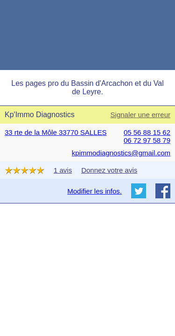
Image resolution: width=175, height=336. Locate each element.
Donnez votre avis (109, 170)
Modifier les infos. (94, 191)
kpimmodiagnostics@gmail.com (121, 153)
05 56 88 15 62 (147, 132)
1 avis (63, 170)
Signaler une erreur (140, 115)
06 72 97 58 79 (147, 140)
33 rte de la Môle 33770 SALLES (55, 132)
